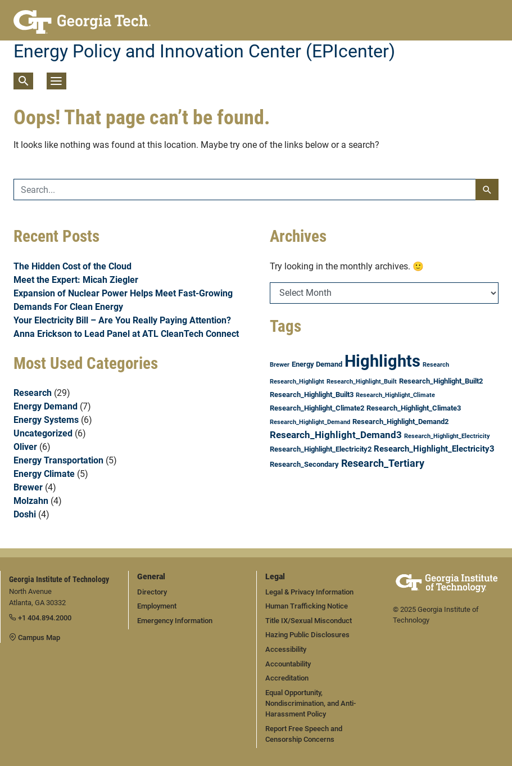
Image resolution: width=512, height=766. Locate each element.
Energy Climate (44, 473)
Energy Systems (46, 419)
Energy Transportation (58, 460)
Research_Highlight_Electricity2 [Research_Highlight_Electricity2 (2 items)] (320, 449)
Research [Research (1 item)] (436, 364)
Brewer (28, 487)
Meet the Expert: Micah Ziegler (75, 279)
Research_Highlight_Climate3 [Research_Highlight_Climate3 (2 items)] (413, 408)
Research (32, 392)
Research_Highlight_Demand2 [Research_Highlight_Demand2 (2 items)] (400, 421)
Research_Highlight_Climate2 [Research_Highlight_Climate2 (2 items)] (317, 408)
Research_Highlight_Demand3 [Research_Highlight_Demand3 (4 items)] (336, 434)
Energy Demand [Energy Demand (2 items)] (317, 364)
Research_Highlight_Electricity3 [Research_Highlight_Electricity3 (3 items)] (434, 449)
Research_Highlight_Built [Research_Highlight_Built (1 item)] (362, 381)
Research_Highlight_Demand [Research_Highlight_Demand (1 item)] (310, 422)
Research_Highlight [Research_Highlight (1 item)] (297, 381)
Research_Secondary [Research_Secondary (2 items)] (304, 464)
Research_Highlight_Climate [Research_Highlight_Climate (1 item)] (395, 395)
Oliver (25, 446)
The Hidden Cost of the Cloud (72, 266)
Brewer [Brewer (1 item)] (279, 364)
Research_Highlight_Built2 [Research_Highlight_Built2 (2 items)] (441, 381)
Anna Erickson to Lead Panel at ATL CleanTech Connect (126, 333)
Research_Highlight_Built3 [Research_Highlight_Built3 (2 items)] (312, 394)
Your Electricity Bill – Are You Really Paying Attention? (122, 320)
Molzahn (30, 500)
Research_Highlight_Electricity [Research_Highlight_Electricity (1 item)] (447, 436)
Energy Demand (45, 406)
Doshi (24, 514)
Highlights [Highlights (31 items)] (382, 361)
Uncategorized (43, 433)
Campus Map (34, 637)
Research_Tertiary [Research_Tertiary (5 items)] (382, 463)
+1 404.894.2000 (40, 618)
